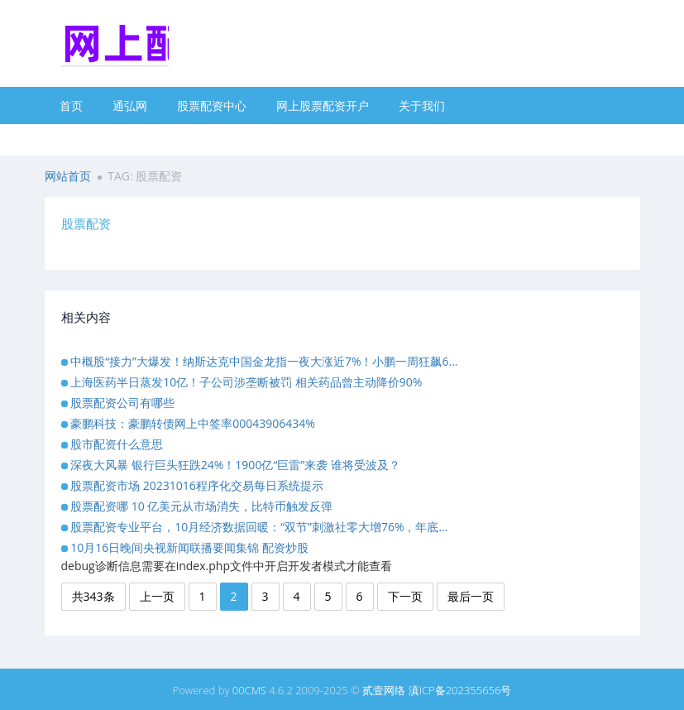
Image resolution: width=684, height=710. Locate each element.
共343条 (93, 596)
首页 (71, 105)
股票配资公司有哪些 (122, 402)
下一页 (405, 596)
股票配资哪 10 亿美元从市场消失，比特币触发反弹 (201, 506)
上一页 (157, 596)
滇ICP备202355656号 (460, 690)
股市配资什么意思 (116, 444)
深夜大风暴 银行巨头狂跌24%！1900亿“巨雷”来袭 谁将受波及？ (235, 465)
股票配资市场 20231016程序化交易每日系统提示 (196, 485)
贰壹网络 (383, 690)
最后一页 (470, 596)
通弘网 (129, 105)
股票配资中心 (211, 105)
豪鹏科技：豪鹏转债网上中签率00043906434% (192, 423)
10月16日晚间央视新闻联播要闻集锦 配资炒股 (189, 547)
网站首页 (68, 176)
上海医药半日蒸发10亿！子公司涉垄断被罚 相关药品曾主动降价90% (246, 382)
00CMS (249, 690)
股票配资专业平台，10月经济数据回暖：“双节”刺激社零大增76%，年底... (258, 527)
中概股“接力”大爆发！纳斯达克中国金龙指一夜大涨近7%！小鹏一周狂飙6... (263, 361)
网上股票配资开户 (322, 105)
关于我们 (422, 105)
